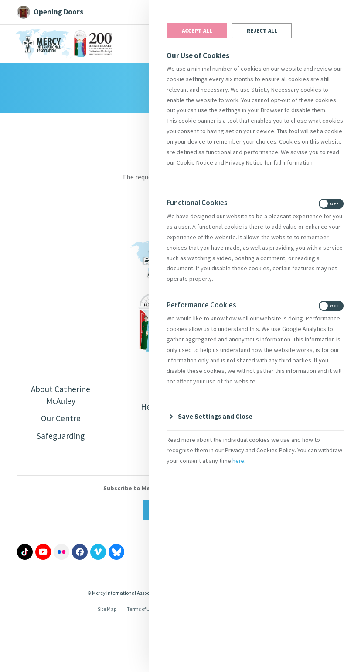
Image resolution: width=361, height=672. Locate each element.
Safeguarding (60, 437)
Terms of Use (141, 610)
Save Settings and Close (216, 416)
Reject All (262, 30)
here (238, 461)
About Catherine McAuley (61, 395)
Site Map (107, 610)
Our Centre (61, 419)
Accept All (197, 30)
